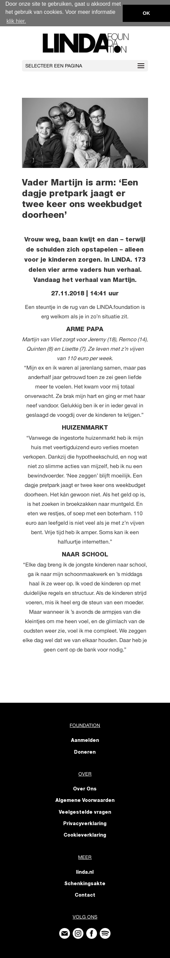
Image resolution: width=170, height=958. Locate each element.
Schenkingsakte (84, 883)
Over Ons (85, 789)
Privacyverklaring (84, 823)
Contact (85, 895)
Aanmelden (85, 740)
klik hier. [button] (16, 21)
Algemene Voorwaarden (85, 801)
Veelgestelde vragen (85, 812)
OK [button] (146, 13)
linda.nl (85, 872)
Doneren (85, 752)
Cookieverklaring (85, 835)
